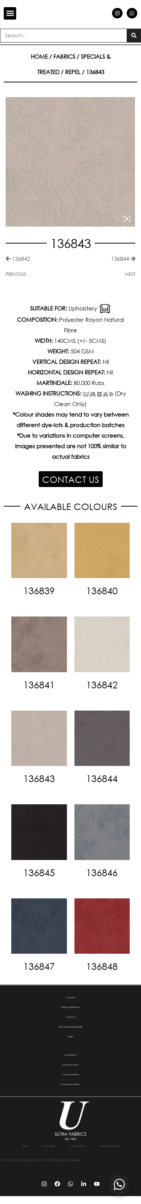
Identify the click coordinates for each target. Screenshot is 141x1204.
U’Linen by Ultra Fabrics (70, 1084)
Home (39, 56)
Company (70, 997)
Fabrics (64, 56)
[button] (10, 13)
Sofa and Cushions (70, 1064)
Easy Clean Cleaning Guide (71, 1026)
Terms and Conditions (70, 1154)
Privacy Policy (61, 1146)
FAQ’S (30, 1146)
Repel (72, 72)
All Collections (70, 1054)
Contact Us (71, 1016)
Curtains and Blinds (71, 1074)
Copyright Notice (102, 1146)
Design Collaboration (70, 1007)
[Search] (134, 35)
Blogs (70, 1036)
